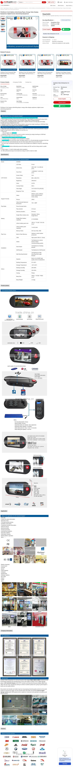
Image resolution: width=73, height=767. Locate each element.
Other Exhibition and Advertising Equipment (37, 8)
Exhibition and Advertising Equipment (21, 8)
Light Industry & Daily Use (8, 8)
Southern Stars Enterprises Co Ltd (51, 33)
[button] (36, 32)
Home (1, 8)
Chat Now (65, 763)
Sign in (67, 2)
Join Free (71, 2)
